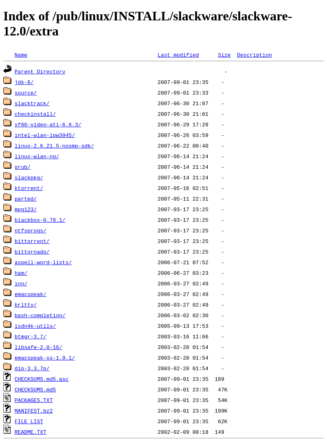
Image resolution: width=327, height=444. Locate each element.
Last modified (178, 54)
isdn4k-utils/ (35, 325)
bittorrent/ (32, 241)
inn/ (21, 283)
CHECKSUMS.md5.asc (42, 378)
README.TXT (30, 431)
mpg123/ (26, 209)
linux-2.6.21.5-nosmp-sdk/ (54, 145)
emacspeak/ (30, 294)
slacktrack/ (32, 103)
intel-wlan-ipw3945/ (45, 135)
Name (21, 54)
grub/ (23, 166)
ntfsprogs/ (30, 230)
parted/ (26, 198)
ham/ (21, 272)
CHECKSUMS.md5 (35, 389)
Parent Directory (40, 71)
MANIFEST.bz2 (34, 410)
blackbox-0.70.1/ (40, 219)
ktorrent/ (29, 188)
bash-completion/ (40, 315)
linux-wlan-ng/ (37, 156)
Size (224, 54)
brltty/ (26, 304)
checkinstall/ (35, 113)
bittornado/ (32, 251)
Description (254, 54)
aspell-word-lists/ (43, 262)
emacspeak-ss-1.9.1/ (45, 357)
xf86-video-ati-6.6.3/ (48, 124)
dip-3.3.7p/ (32, 368)
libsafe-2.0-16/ (38, 347)
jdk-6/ (24, 82)
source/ (26, 92)
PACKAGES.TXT (34, 400)
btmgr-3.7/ (30, 336)
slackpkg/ (29, 177)
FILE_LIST (29, 421)
